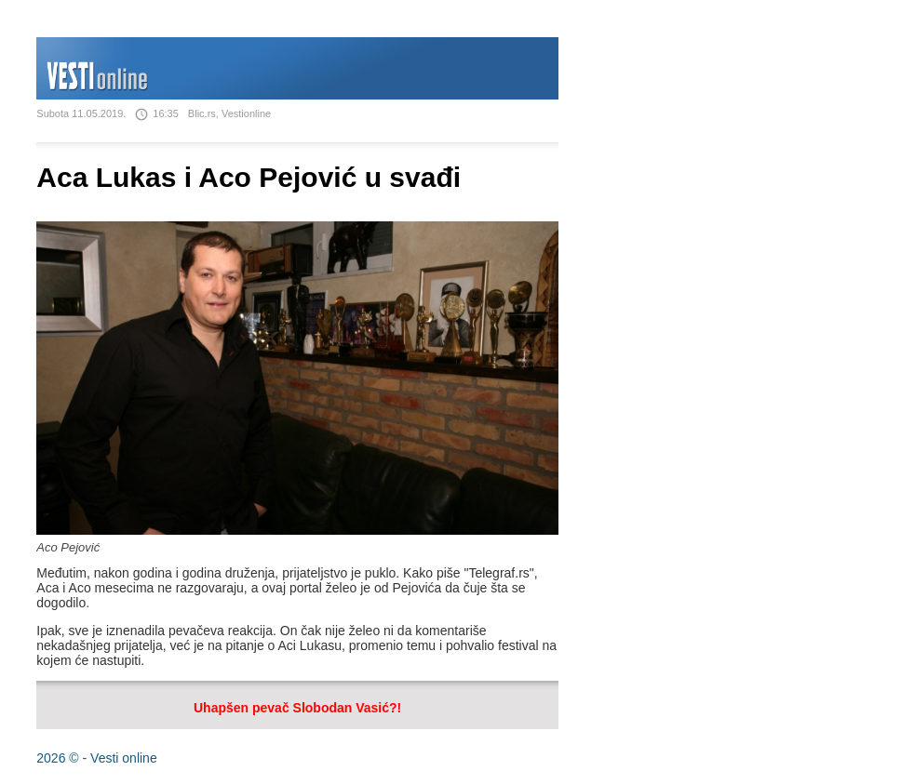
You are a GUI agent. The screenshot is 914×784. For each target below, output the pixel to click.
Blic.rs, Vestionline (229, 113)
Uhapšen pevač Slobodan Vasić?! (297, 707)
